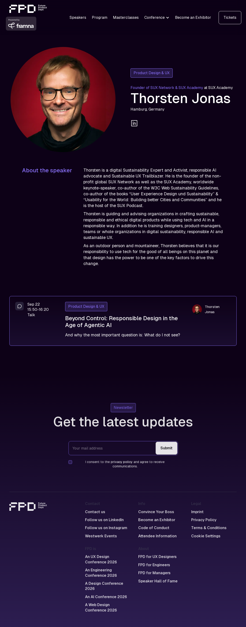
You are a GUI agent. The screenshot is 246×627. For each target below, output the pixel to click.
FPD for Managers (154, 573)
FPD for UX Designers (157, 556)
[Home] (28, 520)
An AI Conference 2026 (106, 597)
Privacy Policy (203, 520)
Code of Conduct (153, 528)
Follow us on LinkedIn (104, 520)
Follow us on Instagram (106, 528)
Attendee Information (157, 536)
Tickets (230, 17)
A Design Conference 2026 (104, 586)
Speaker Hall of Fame (158, 581)
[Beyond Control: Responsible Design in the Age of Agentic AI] (123, 321)
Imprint (197, 512)
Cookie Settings (205, 536)
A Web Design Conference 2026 (101, 607)
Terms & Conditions (209, 528)
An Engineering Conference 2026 (101, 572)
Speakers (78, 17)
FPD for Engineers (154, 565)
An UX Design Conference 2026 (101, 559)
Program (99, 17)
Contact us (95, 512)
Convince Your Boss (156, 512)
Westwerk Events (101, 536)
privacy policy (121, 461)
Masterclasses (126, 17)
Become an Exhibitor (193, 17)
